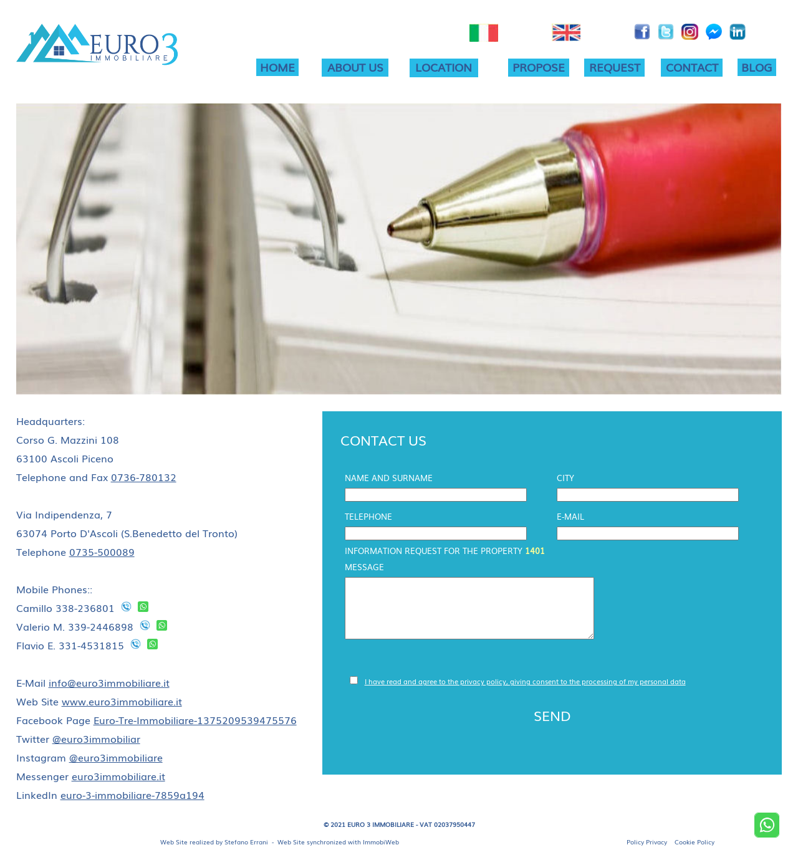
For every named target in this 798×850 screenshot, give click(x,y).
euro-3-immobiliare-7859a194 (132, 794)
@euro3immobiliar (96, 738)
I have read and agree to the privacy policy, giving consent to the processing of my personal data (525, 681)
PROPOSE (538, 67)
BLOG (756, 67)
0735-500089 (102, 551)
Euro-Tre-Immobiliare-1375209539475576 (195, 719)
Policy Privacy (647, 841)
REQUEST (614, 67)
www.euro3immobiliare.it (122, 701)
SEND (552, 715)
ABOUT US (355, 67)
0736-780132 (143, 476)
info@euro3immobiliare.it (109, 682)
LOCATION (443, 67)
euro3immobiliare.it (118, 775)
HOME (277, 67)
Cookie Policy (694, 841)
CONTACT (692, 67)
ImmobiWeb (381, 841)
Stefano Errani (246, 841)
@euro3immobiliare (116, 757)
